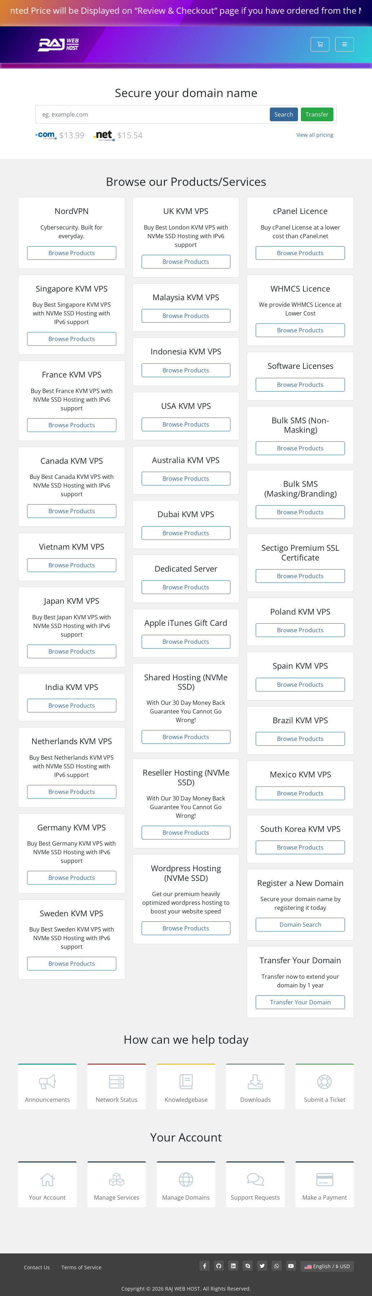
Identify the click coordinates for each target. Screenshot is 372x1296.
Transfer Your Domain (300, 1002)
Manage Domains (186, 1185)
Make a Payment (324, 1185)
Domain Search (300, 925)
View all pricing (315, 134)
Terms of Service (81, 1267)
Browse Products (71, 253)
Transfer (317, 114)
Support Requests (255, 1185)
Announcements (47, 1088)
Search (283, 114)
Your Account (47, 1185)
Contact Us (37, 1267)
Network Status (116, 1088)
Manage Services (116, 1185)
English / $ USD (327, 1266)
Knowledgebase (186, 1088)
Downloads (255, 1088)
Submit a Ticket (324, 1088)
